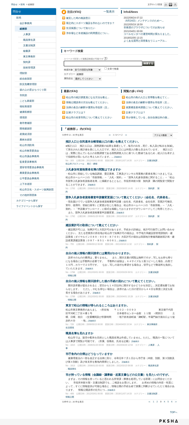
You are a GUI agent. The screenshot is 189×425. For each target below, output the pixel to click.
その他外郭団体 (28, 195)
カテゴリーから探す (27, 200)
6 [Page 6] (171, 402)
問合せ (14, 4)
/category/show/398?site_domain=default (17, 90)
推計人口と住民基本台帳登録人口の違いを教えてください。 (103, 141)
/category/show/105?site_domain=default (13, 206)
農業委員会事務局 (29, 172)
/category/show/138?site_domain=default (17, 134)
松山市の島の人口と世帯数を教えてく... (147, 97)
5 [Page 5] (168, 402)
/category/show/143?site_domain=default (17, 156)
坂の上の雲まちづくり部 (33, 89)
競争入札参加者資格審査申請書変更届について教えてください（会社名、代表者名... (118, 197)
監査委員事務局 (28, 161)
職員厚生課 (29, 39)
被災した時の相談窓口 (78, 18)
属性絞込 (68, 78)
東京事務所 (29, 56)
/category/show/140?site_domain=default (17, 145)
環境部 (23, 117)
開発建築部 (26, 128)
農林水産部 (26, 139)
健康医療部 (26, 111)
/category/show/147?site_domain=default (17, 173)
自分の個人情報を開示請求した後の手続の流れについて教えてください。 (111, 281)
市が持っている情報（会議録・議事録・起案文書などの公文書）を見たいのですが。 (118, 374)
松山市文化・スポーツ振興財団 (37, 189)
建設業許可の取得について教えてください (92, 225)
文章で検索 (113, 69)
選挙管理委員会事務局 (32, 167)
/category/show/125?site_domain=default (17, 29)
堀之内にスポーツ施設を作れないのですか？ (90, 23)
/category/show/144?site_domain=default (17, 184)
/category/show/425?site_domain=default (17, 128)
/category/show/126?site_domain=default (17, 79)
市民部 (23, 95)
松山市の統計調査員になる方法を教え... (87, 97)
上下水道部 (26, 184)
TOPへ (173, 412)
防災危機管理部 (28, 84)
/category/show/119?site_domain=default (13, 18)
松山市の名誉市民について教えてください (89, 117)
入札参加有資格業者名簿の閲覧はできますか (93, 169)
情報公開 (72, 275)
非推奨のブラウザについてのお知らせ (144, 27)
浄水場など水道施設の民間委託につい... (87, 33)
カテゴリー (69, 74)
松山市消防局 (27, 145)
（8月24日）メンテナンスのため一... (144, 20)
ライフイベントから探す (29, 206)
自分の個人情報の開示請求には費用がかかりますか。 (99, 253)
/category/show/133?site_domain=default (17, 117)
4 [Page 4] (164, 402)
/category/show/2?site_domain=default (13, 200)
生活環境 (70, 327)
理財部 (23, 73)
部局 (23, 4)
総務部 (23, 28)
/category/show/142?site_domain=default (17, 151)
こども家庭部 (27, 100)
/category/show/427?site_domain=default (17, 139)
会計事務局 (26, 23)
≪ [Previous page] (149, 402)
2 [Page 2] (157, 402)
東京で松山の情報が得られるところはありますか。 (97, 305)
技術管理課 (29, 67)
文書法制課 (29, 45)
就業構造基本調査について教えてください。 (150, 107)
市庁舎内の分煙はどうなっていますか (89, 353)
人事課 (26, 34)
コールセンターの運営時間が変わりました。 (148, 34)
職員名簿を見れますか (79, 333)
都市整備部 (26, 123)
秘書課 (26, 51)
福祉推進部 (26, 106)
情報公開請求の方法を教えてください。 (88, 102)
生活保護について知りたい (80, 28)
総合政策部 (26, 78)
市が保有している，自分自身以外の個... (147, 117)
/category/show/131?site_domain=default (17, 195)
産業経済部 (26, 134)
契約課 (26, 62)
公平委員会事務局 (29, 178)
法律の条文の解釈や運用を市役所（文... (87, 107)
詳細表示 (118, 157)
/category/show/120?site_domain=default (17, 23)
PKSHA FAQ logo (168, 421)
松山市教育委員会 (29, 150)
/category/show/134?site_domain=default (17, 189)
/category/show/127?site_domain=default (17, 73)
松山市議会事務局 (29, 156)
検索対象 (68, 70)
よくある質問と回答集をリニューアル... (145, 40)
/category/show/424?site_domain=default (17, 84)
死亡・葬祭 (92, 164)
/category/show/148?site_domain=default (17, 167)
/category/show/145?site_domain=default (17, 178)
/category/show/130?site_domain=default (17, 106)
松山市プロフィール (75, 164)
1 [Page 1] (153, 402)
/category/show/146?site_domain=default (17, 162)
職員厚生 (72, 369)
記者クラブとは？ (76, 112)
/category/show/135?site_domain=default (17, 123)
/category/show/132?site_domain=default (17, 112)
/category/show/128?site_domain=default (17, 95)
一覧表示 (109, 11)
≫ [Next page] (176, 402)
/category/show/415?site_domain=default (17, 101)
